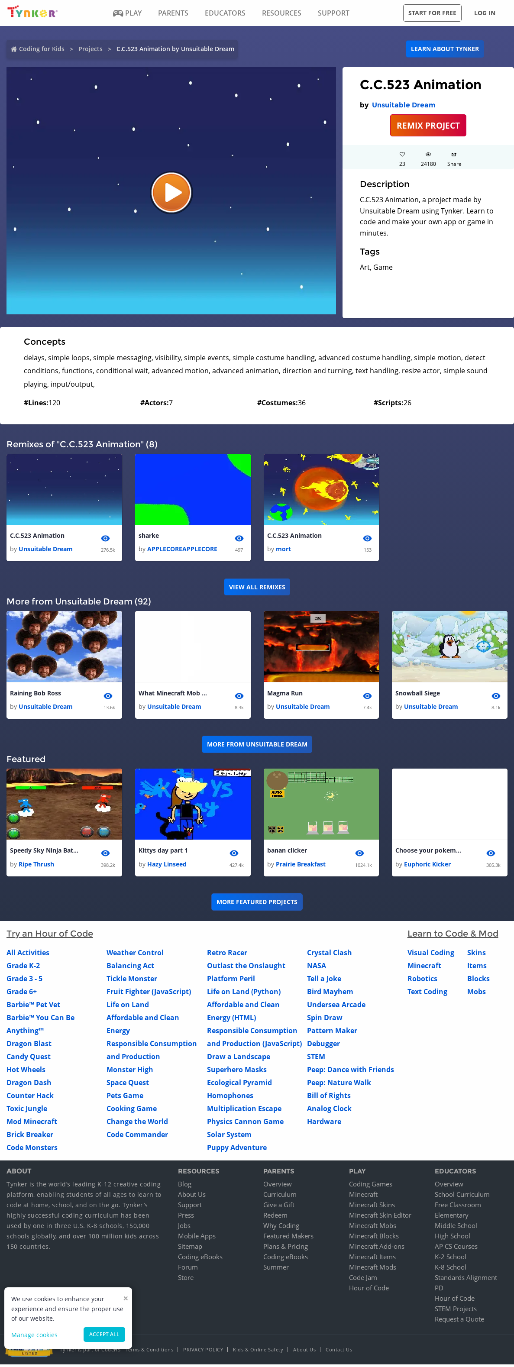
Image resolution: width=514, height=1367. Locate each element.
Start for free (432, 13)
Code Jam (363, 1280)
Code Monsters (32, 1150)
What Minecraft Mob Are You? (173, 694)
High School (452, 1238)
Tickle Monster (132, 981)
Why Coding (281, 1228)
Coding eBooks (200, 1259)
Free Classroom (458, 1207)
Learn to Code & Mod (452, 936)
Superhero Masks (237, 1072)
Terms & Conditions (149, 1352)
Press (186, 1217)
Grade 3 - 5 (24, 981)
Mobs (476, 994)
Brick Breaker (29, 1137)
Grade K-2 (23, 968)
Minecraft (424, 968)
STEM (316, 1059)
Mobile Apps (197, 1238)
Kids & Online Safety (258, 1352)
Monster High (130, 1072)
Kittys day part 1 (163, 852)
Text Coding (427, 994)
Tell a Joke (324, 981)
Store (186, 1280)
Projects (90, 49)
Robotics (422, 981)
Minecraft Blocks (374, 1238)
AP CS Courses (456, 1248)
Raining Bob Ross (35, 694)
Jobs (184, 1228)
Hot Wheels (25, 1072)
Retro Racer (227, 955)
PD (439, 1290)
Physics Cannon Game (245, 1124)
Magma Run (285, 694)
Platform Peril (231, 981)
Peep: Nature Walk (339, 1085)
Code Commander (137, 1137)
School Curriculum (462, 1196)
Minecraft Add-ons (376, 1248)
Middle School (456, 1228)
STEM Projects (456, 1311)
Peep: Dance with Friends (350, 1072)
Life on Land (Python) (244, 994)
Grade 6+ (21, 994)
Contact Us (339, 1352)
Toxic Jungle (26, 1111)
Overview (277, 1186)
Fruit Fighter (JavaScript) (149, 994)
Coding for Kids (42, 49)
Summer (276, 1269)
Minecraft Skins (372, 1207)
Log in (484, 13)
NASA (316, 968)
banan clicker (287, 852)
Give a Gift (278, 1207)
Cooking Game (132, 1111)
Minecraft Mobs (372, 1228)
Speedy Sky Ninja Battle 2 (44, 852)
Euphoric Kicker (427, 867)
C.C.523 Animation (37, 536)
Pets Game (125, 1098)
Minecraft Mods (372, 1269)
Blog (184, 1186)
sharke (149, 536)
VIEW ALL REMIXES (257, 588)
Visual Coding (430, 955)
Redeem (275, 1217)
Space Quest (128, 1085)
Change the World (137, 1124)
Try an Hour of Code (49, 936)
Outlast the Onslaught (246, 968)
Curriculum (280, 1196)
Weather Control (135, 955)
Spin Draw (325, 1020)
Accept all (104, 1334)
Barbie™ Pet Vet (33, 1007)
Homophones (230, 1098)
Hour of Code (369, 1290)
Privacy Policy (203, 1352)
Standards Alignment (466, 1280)
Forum (188, 1269)
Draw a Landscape (238, 1059)
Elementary (452, 1217)
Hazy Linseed (167, 867)
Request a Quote (459, 1321)
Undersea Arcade (336, 1007)
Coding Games (370, 1186)
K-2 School (450, 1259)
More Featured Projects (257, 904)
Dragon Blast (29, 1046)
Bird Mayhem (330, 994)
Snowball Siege (417, 694)
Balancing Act (130, 968)
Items (477, 968)
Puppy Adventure (237, 1150)
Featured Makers (288, 1238)
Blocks (478, 981)
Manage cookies (34, 1335)
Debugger (323, 1046)
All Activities (27, 955)
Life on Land (128, 1007)
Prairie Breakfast (301, 867)
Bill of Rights (329, 1098)
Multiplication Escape (244, 1111)
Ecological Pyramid (239, 1085)
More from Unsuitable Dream (257, 746)
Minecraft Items (372, 1259)
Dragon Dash (29, 1085)
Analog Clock (329, 1111)
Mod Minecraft (31, 1124)
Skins (476, 955)
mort (283, 550)
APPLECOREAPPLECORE (182, 550)
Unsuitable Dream (404, 105)
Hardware (324, 1124)
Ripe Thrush (36, 867)
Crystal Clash (329, 955)
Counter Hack (30, 1098)
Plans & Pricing (285, 1248)
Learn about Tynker (445, 49)
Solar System (229, 1137)
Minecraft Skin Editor (380, 1217)
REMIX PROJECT (428, 125)
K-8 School (450, 1269)
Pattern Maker (332, 1033)
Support (190, 1207)
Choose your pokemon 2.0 (430, 852)
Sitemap (190, 1248)
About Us (192, 1196)
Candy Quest (28, 1059)
